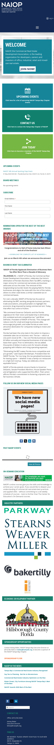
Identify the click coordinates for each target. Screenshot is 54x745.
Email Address (10, 199)
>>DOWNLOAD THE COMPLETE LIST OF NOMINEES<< (28, 254)
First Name (8, 206)
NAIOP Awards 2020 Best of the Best (17, 687)
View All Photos (34, 464)
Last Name (8, 213)
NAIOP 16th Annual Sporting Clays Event (17, 171)
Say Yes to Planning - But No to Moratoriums (21, 674)
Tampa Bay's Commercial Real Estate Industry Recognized (26, 671)
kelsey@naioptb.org (24, 650)
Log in (51, 18)
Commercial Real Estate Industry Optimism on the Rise (24, 678)
